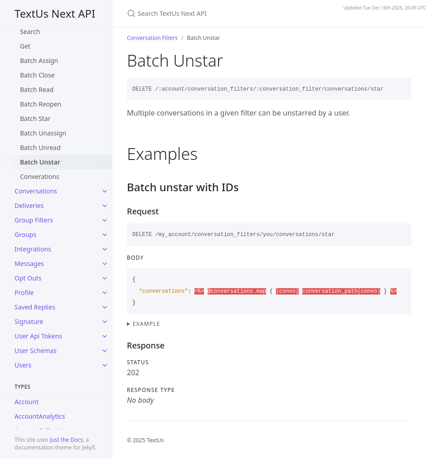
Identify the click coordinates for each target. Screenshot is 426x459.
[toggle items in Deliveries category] (104, 205)
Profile (24, 292)
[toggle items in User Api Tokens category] (104, 336)
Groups (25, 234)
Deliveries (29, 205)
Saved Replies (35, 307)
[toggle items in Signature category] (104, 321)
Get (25, 46)
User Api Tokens (38, 336)
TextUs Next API (55, 13)
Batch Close (37, 75)
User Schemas (36, 350)
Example (146, 324)
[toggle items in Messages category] (104, 263)
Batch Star (35, 118)
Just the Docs (66, 440)
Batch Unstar (40, 162)
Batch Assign (39, 60)
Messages (29, 263)
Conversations (36, 191)
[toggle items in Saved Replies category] (104, 307)
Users (23, 365)
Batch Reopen (40, 104)
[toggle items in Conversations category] (104, 191)
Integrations (33, 249)
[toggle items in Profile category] (104, 292)
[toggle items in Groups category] (104, 234)
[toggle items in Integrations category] (104, 249)
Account (27, 401)
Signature (29, 321)
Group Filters (34, 220)
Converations (39, 176)
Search (30, 31)
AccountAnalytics (40, 416)
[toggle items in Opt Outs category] (104, 278)
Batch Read (36, 89)
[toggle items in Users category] (104, 365)
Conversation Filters (152, 38)
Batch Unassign (43, 133)
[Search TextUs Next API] (228, 13)
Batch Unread (40, 147)
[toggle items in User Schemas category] (104, 350)
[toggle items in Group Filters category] (104, 220)
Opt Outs (28, 278)
